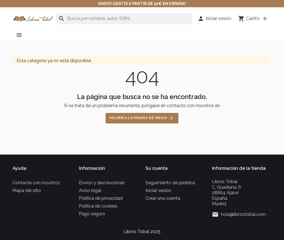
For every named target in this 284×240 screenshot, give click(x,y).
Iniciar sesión (158, 190)
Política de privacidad (101, 198)
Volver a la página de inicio (142, 118)
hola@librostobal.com (243, 214)
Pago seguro (92, 213)
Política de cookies (98, 206)
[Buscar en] (124, 18)
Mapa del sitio (26, 190)
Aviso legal (90, 190)
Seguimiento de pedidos (170, 182)
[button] (214, 19)
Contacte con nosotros (36, 182)
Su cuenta (156, 168)
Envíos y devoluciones (102, 182)
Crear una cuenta (162, 198)
